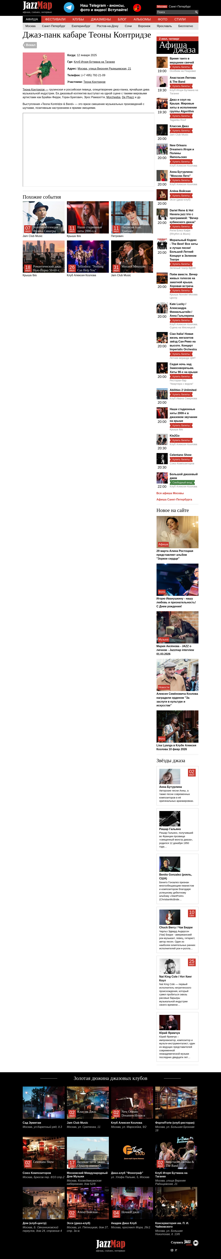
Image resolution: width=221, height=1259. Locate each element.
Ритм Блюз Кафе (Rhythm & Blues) (180, 232)
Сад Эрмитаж (32, 1122)
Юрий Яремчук (169, 1032)
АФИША (32, 19)
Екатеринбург (81, 26)
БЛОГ (122, 19)
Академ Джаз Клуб (124, 1223)
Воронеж (144, 26)
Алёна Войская (180, 191)
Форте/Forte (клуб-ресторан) (175, 1122)
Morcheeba (113, 97)
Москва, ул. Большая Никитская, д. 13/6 (169, 1232)
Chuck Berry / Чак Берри (176, 927)
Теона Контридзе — (35, 89)
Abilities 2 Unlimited (183, 390)
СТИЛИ (180, 19)
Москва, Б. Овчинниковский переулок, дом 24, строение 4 (42, 1229)
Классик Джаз (179, 126)
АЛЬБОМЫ (142, 19)
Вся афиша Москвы (170, 493)
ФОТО (162, 19)
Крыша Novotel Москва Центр (184, 296)
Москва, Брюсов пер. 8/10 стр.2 (43, 1177)
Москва (162, 6)
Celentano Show (180, 454)
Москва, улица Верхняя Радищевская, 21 (104, 68)
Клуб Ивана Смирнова (183, 398)
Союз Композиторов (182, 463)
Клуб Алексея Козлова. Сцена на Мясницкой (184, 326)
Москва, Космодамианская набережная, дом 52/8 (84, 1182)
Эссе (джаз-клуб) (180, 199)
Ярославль (164, 26)
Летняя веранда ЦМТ (183, 357)
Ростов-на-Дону (107, 26)
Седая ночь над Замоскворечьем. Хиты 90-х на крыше (184, 368)
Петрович (132, 219)
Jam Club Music (44, 219)
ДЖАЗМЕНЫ (101, 19)
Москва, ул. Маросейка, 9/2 (129, 1126)
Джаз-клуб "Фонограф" (127, 1172)
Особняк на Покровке (183, 70)
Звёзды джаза (171, 760)
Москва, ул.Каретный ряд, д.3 (42, 1126)
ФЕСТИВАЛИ (55, 19)
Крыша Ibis (88, 219)
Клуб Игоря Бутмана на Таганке (94, 61)
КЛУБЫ (78, 19)
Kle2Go (175, 435)
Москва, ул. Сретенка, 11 (84, 1126)
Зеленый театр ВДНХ (183, 267)
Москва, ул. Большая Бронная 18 (174, 1128)
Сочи (128, 26)
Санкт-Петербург (180, 6)
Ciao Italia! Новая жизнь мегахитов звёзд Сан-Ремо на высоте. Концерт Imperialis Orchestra (183, 341)
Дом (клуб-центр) (34, 1223)
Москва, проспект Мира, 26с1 (130, 1227)
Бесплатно (185, 26)
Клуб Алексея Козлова (88, 258)
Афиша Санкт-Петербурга (174, 499)
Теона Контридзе (95, 81)
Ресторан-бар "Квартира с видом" (181, 382)
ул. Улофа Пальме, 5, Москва (130, 1177)
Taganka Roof (178, 119)
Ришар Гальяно (170, 829)
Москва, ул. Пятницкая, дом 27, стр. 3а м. (88, 1229)
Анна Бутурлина (170, 786)
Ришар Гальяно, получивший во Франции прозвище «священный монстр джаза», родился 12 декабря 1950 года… (176, 839)
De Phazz (128, 97)
